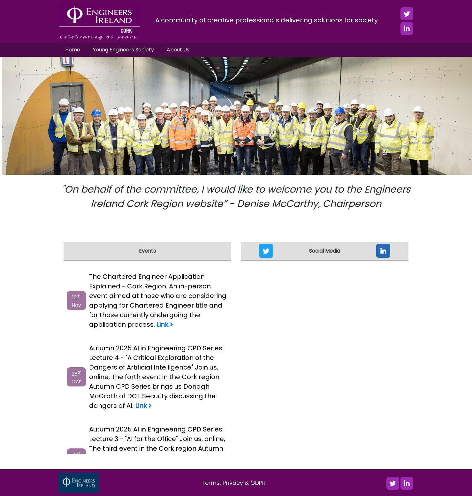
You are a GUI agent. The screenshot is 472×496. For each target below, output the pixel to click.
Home (72, 49)
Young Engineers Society (123, 49)
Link (164, 324)
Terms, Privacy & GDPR (234, 483)
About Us (178, 49)
